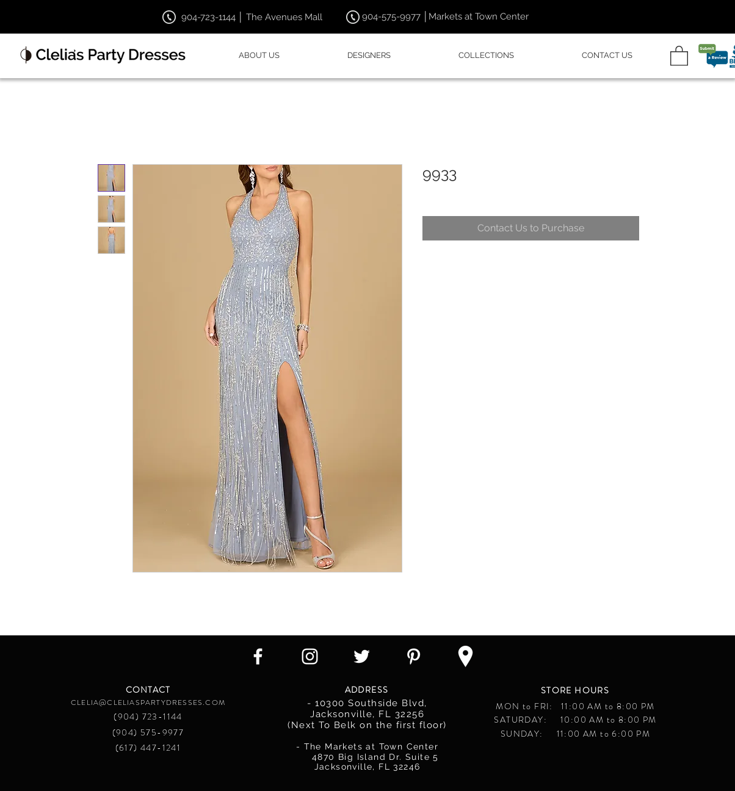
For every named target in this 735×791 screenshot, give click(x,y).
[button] (679, 55)
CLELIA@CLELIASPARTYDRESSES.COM (148, 702)
